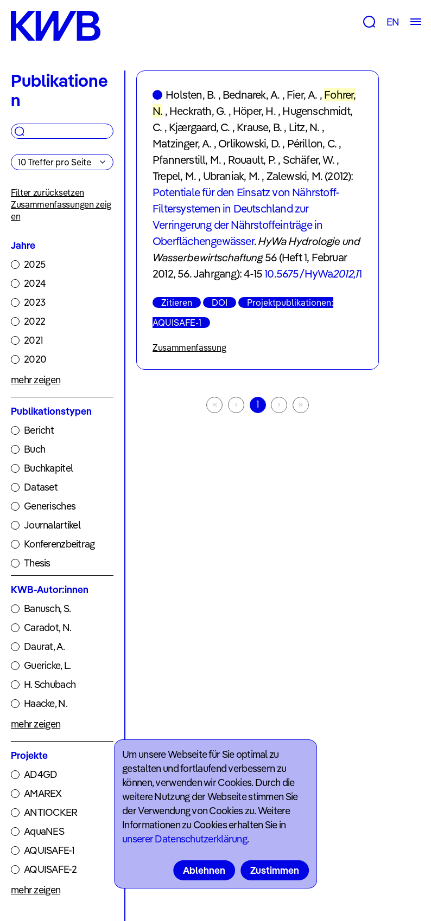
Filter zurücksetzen (47, 192)
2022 (34, 321)
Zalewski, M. (294, 176)
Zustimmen (274, 870)
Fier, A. (302, 94)
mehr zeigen (35, 379)
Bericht (39, 430)
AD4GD (40, 774)
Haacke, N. (45, 703)
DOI (219, 302)
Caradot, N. (47, 627)
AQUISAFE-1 (49, 850)
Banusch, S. (47, 608)
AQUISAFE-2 (50, 869)
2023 (34, 302)
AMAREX (43, 793)
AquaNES (44, 831)
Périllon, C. (312, 143)
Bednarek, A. (251, 94)
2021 (33, 340)
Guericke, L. (47, 665)
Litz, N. (304, 127)
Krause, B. (259, 127)
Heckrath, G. (197, 111)
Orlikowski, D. (249, 143)
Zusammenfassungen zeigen (61, 210)
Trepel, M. (174, 176)
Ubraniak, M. (231, 176)
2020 (35, 359)
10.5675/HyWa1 (313, 273)
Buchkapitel (48, 468)
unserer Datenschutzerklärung (184, 839)
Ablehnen (204, 870)
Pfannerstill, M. (187, 159)
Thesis (37, 563)
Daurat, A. (44, 646)
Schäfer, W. (308, 159)
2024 (35, 283)
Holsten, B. (191, 94)
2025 (34, 264)
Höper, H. (254, 111)
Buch (34, 449)
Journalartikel (52, 525)
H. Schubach (49, 684)
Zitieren (176, 302)
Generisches (49, 506)
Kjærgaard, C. (199, 127)
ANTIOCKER (51, 812)
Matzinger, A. (182, 143)
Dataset (41, 487)
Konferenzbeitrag (59, 544)
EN (392, 22)
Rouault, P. (252, 159)
